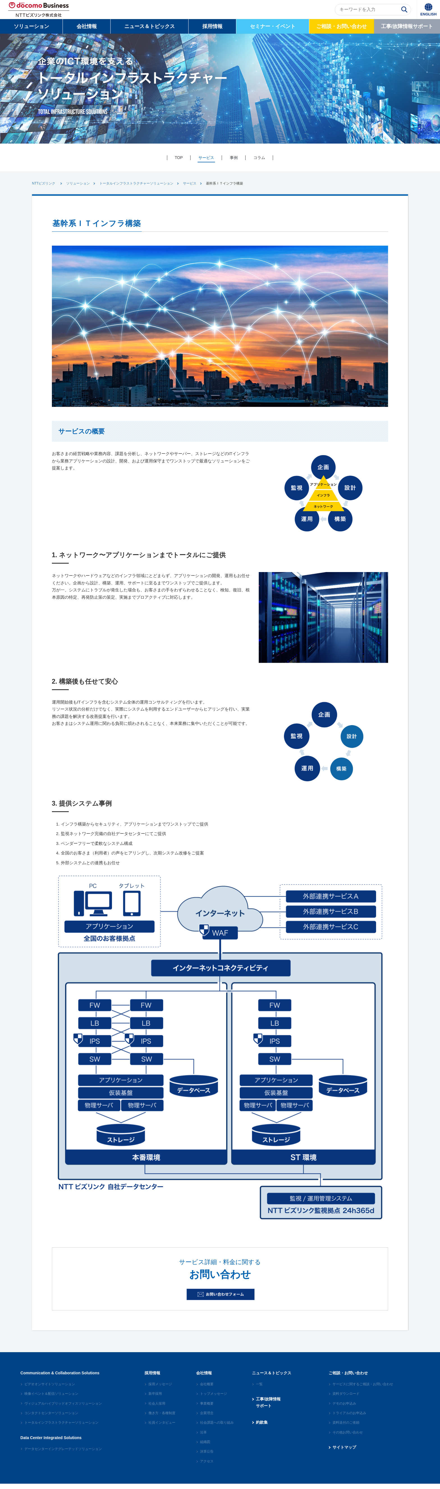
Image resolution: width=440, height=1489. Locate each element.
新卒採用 (155, 1397)
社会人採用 (156, 1407)
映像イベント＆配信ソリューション (51, 1397)
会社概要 (207, 1388)
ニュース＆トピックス (149, 26)
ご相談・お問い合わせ (341, 26)
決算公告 (207, 1455)
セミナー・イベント (272, 26)
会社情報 (87, 26)
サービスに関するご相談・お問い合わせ (363, 1388)
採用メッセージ (160, 1388)
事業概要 (207, 1407)
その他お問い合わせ (348, 1436)
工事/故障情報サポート (407, 26)
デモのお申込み (344, 1407)
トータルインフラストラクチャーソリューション (136, 183)
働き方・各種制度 (161, 1417)
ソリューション (31, 26)
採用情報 (212, 26)
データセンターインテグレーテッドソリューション (63, 1452)
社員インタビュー (161, 1426)
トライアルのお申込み (349, 1417)
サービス (189, 183)
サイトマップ (344, 1451)
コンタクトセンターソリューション (51, 1417)
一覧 (259, 1388)
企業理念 (207, 1417)
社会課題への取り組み (217, 1426)
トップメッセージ (213, 1397)
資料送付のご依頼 (346, 1426)
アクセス (207, 1465)
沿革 (203, 1436)
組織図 (205, 1445)
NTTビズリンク (43, 183)
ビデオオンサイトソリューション (49, 1388)
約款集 (262, 1426)
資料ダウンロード (346, 1397)
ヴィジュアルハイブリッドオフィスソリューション (63, 1407)
